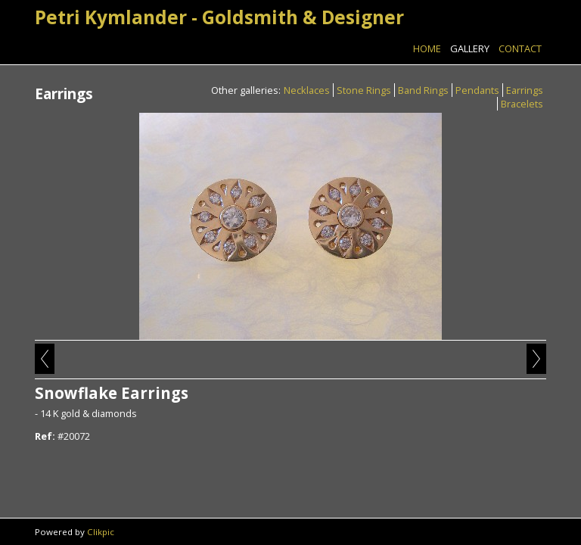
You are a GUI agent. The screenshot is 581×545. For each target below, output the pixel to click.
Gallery (469, 48)
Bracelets (522, 104)
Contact (520, 48)
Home (427, 48)
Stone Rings (364, 90)
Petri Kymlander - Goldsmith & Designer (219, 17)
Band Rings (423, 90)
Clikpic (100, 531)
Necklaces (307, 90)
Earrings (524, 90)
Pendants (477, 90)
